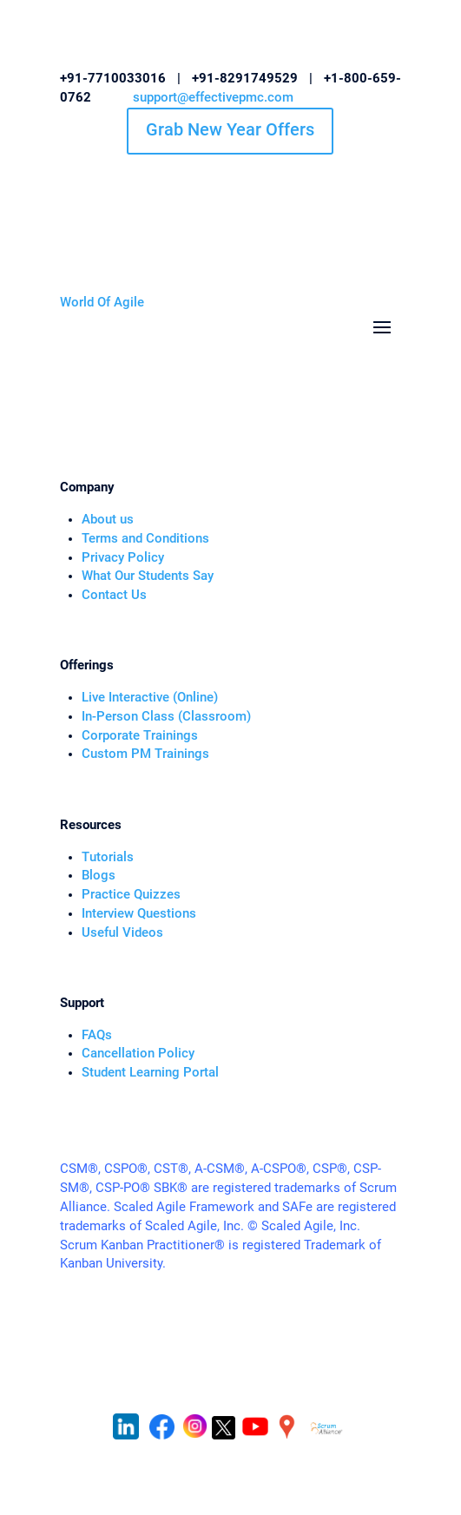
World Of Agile (102, 302)
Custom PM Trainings (145, 754)
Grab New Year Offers (230, 129)
